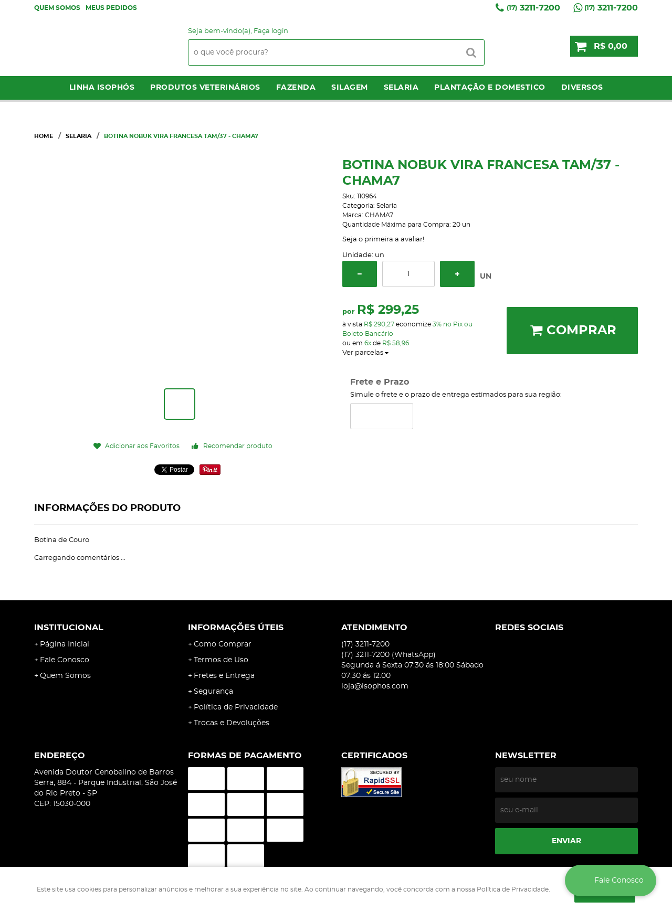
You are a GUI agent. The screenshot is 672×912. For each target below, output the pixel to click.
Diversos (582, 87)
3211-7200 (533, 8)
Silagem (349, 87)
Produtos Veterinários (205, 87)
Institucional (68, 627)
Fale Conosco (64, 660)
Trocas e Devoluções (231, 723)
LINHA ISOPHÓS (102, 87)
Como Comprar (222, 644)
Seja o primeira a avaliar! (383, 239)
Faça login (271, 31)
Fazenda (296, 87)
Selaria (401, 87)
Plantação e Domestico (489, 87)
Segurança (213, 691)
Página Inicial (64, 644)
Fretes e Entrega (224, 676)
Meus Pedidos (111, 8)
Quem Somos (57, 8)
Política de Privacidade (236, 707)
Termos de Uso (221, 660)
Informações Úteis (236, 627)
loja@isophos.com (374, 686)
